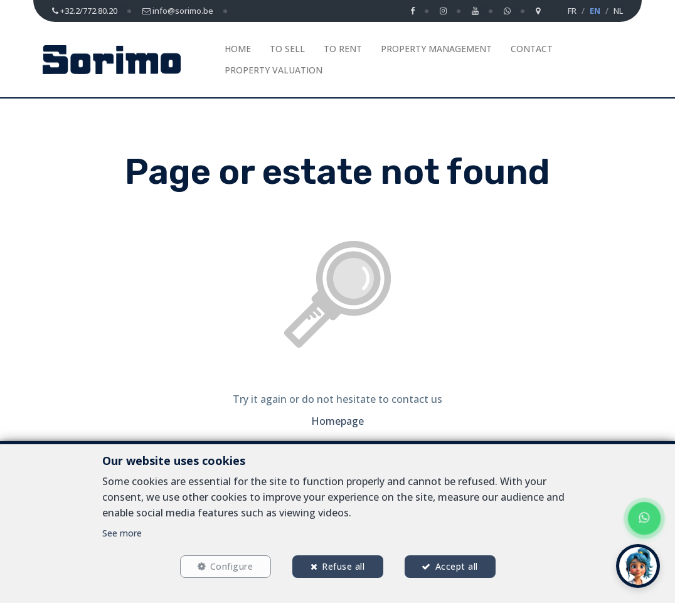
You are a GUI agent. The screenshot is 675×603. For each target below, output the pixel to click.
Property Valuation (273, 70)
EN (595, 10)
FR (572, 10)
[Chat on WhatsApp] (644, 518)
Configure (231, 566)
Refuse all (343, 566)
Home (238, 49)
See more (122, 533)
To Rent (343, 49)
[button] (638, 566)
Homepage (337, 421)
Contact (532, 49)
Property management (436, 49)
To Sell (287, 49)
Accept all (456, 566)
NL (618, 10)
